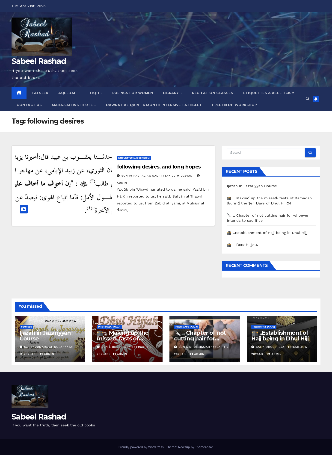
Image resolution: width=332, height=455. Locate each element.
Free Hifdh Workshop (234, 105)
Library (171, 93)
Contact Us (29, 105)
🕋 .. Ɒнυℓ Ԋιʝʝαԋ (242, 245)
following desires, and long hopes (159, 167)
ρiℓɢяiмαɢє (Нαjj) (109, 326)
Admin (47, 354)
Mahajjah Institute (73, 105)
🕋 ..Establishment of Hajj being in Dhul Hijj (267, 232)
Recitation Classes (212, 93)
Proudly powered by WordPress (141, 447)
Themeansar (204, 447)
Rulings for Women (132, 93)
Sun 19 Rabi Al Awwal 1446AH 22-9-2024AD (158, 175)
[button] (307, 99)
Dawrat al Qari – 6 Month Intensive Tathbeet (154, 105)
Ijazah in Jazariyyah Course (252, 186)
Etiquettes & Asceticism (269, 93)
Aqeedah (68, 93)
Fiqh (95, 93)
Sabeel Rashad (39, 61)
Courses (26, 326)
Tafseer (40, 93)
